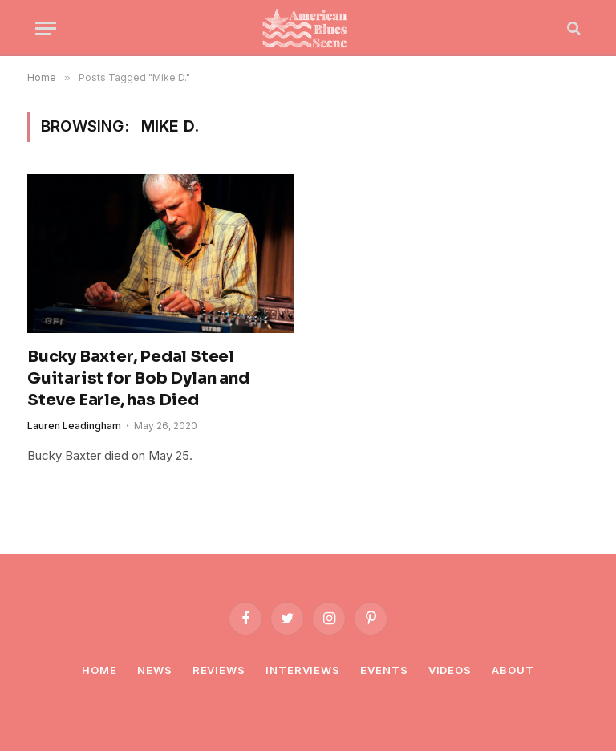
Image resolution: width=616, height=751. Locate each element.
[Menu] (45, 28)
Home (99, 670)
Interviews (302, 670)
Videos (450, 670)
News (154, 670)
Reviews (218, 670)
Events (383, 670)
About (513, 670)
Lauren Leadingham (74, 426)
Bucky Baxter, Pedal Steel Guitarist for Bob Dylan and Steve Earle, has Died (138, 378)
